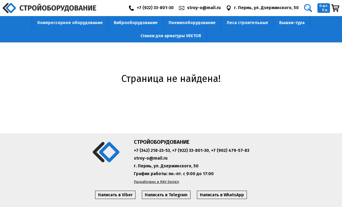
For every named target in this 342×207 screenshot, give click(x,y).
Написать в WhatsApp (222, 194)
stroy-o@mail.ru (151, 158)
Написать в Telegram (166, 194)
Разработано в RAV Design (156, 182)
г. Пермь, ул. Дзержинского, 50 (166, 165)
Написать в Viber (115, 194)
